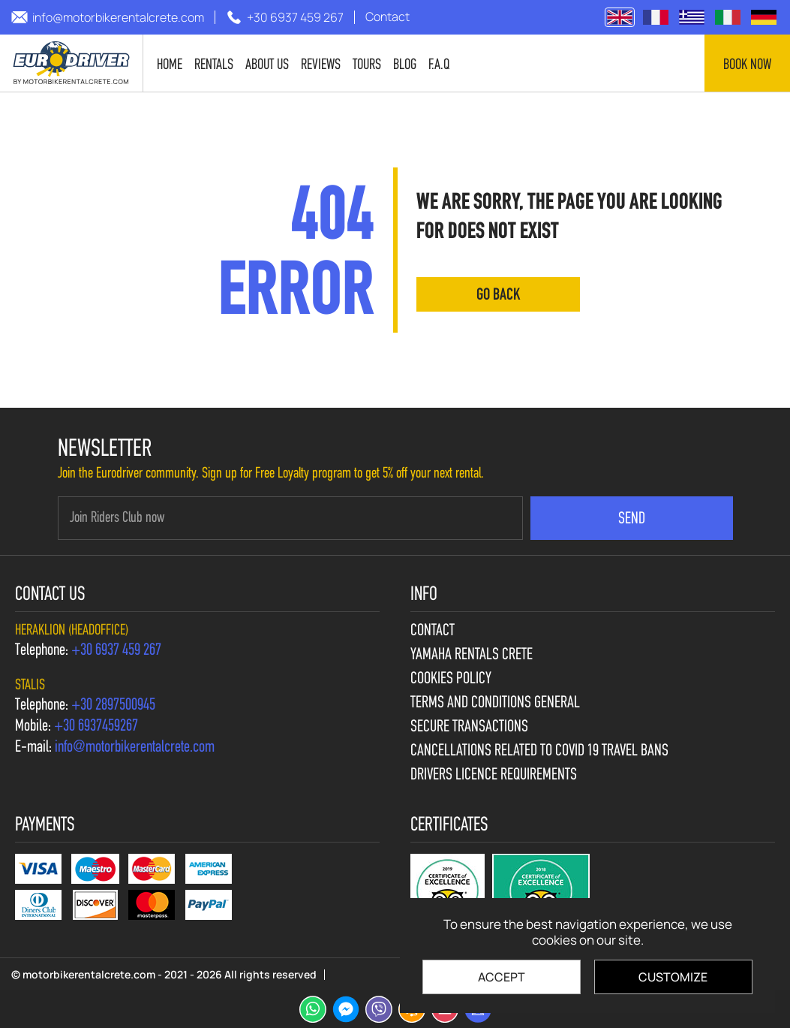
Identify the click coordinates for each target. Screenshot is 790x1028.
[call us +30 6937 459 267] (285, 17)
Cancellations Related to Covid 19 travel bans (539, 751)
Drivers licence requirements (493, 775)
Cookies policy (450, 679)
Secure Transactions (469, 727)
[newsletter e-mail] (290, 518)
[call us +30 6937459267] (96, 727)
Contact (432, 631)
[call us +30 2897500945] (113, 706)
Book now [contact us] (747, 65)
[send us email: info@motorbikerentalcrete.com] (107, 17)
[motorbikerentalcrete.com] (71, 63)
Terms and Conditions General (495, 703)
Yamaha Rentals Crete (471, 655)
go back (498, 295)
